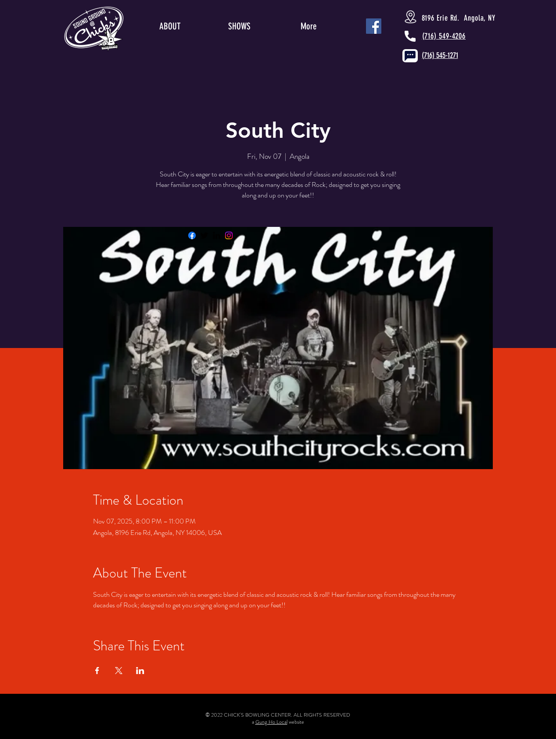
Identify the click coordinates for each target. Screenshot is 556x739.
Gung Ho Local (271, 722)
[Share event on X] (119, 670)
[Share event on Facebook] (97, 670)
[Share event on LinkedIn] (140, 670)
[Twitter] (204, 235)
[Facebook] (192, 235)
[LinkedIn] (217, 235)
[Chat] (410, 55)
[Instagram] (229, 235)
